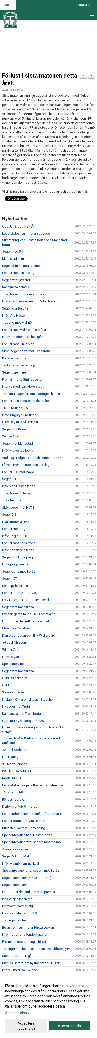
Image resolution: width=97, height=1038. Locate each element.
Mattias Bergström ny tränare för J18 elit (31, 963)
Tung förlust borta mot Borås (23, 294)
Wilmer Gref (10, 436)
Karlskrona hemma (16, 287)
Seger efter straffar (16, 280)
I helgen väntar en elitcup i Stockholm (29, 699)
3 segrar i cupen (13, 692)
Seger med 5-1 (12, 251)
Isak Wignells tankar (17, 899)
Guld (5, 685)
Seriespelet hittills (15, 586)
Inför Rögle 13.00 (14, 536)
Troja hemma (11, 500)
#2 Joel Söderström (16, 750)
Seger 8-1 (9, 479)
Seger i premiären (15, 372)
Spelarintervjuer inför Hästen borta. (27, 835)
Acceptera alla (69, 1026)
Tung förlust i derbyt (16, 493)
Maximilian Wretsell (16, 628)
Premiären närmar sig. (18, 906)
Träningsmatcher (14, 920)
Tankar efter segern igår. (19, 365)
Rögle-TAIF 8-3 (12, 778)
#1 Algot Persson (14, 764)
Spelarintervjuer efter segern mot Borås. (31, 870)
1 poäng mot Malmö (17, 323)
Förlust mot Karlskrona (18, 543)
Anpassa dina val (18, 1013)
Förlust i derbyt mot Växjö (20, 593)
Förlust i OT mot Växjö (18, 472)
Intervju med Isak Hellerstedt (23, 386)
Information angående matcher (24, 934)
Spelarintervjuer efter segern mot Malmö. (32, 842)
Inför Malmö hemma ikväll (21, 863)
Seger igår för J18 (15, 308)
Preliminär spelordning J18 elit (24, 942)
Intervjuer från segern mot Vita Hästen (29, 301)
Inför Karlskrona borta (18, 550)
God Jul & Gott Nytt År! (18, 226)
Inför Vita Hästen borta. (19, 486)
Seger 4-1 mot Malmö (18, 856)
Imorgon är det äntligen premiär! (25, 621)
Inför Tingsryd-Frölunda (19, 415)
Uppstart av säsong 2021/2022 (24, 721)
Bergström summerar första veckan (28, 927)
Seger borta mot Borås (18, 571)
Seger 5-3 (9, 514)
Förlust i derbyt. (13, 799)
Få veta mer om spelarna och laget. (27, 465)
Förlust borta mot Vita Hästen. (24, 821)
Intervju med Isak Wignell (20, 970)
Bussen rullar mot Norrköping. (24, 828)
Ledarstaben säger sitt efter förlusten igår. (33, 785)
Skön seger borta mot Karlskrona (26, 351)
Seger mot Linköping (17, 557)
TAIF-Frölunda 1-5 (15, 408)
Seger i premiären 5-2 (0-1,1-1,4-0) (26, 878)
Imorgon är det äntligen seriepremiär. (29, 892)
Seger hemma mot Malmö (21, 266)
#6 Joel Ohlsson (14, 642)
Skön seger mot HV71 (18, 507)
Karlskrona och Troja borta (21, 714)
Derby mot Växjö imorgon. (21, 806)
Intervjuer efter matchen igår (22, 337)
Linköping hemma (15, 564)
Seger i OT (9, 578)
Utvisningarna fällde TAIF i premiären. (29, 614)
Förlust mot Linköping (18, 273)
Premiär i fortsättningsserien (22, 379)
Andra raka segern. (16, 849)
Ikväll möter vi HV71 (16, 522)
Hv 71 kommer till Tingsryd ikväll (25, 600)
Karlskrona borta (14, 358)
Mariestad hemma (15, 259)
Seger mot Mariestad (17, 443)
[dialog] (48, 1007)
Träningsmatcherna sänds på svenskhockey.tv (36, 949)
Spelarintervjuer (13, 664)
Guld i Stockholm (14, 678)
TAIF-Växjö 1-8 (12, 792)
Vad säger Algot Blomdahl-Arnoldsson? (31, 458)
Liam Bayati (10, 657)
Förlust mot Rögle (15, 529)
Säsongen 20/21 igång (18, 956)
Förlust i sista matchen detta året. (26, 401)
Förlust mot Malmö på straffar (24, 330)
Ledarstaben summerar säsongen (27, 233)
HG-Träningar (11, 757)
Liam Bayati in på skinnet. (20, 422)
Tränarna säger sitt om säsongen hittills (31, 394)
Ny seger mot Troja (16, 706)
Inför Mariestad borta (17, 450)
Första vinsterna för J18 (19, 913)
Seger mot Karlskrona (18, 607)
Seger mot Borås (14, 429)
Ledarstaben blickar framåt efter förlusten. (33, 814)
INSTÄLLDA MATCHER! (18, 771)
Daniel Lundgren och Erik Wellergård (28, 635)
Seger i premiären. (15, 885)
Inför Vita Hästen (14, 315)
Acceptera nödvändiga (26, 1025)
